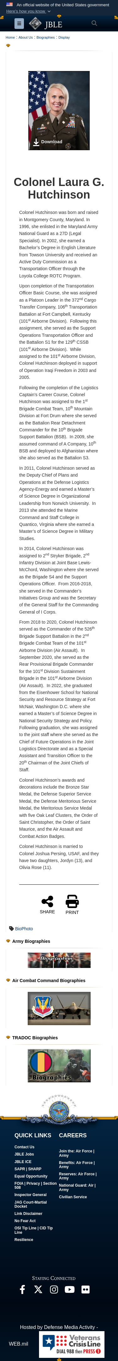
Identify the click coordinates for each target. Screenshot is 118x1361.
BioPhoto (24, 928)
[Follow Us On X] (38, 1291)
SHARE (47, 904)
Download (47, 142)
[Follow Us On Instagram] (54, 1291)
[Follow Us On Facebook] (22, 1291)
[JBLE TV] (69, 1291)
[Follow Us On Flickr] (85, 1291)
